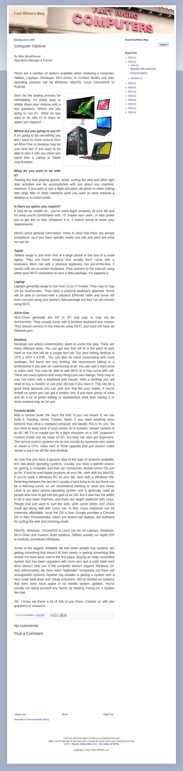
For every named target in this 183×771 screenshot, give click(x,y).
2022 (131, 57)
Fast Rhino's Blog (29, 13)
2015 (131, 100)
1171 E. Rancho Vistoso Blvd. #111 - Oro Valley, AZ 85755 (91, 744)
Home (65, 714)
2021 (131, 61)
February (135, 78)
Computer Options (138, 73)
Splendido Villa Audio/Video (143, 69)
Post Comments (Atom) (38, 719)
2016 (131, 96)
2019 (131, 83)
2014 (131, 104)
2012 (131, 112)
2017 (131, 91)
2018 (131, 87)
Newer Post (20, 714)
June (133, 65)
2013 (131, 108)
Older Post (108, 714)
